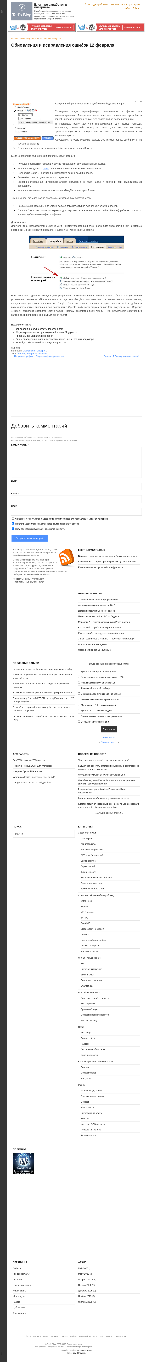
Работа (136, 8)
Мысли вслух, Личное (92, 1090)
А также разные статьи (109, 812)
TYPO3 (84, 917)
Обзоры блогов (88, 1072)
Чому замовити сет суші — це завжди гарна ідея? (104, 760)
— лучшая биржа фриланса (100, 567)
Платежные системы (91, 883)
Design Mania (20, 782)
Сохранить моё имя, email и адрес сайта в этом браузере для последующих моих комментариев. (61, 519)
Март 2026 (83, 1274)
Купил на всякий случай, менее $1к (98, 683)
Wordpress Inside (21, 777)
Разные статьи (88, 1135)
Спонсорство (19, 1313)
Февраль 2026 (85, 1279)
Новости (85, 1118)
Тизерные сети (88, 872)
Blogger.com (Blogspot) (50, 39)
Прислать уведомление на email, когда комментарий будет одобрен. (46, 523)
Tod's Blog (21, 11)
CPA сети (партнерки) (92, 855)
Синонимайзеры (89, 1055)
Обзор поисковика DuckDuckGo (94, 650)
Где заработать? (100, 4)
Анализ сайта (88, 1038)
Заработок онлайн (87, 832)
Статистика (86, 986)
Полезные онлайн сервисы (95, 998)
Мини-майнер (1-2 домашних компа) (98, 705)
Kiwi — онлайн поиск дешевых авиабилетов (101, 633)
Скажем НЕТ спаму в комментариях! (121, 356)
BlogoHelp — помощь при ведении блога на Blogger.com (46, 332)
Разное (82, 1085)
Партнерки (86, 838)
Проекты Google (89, 1009)
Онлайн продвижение (89, 958)
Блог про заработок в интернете (50, 6)
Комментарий (20, 445)
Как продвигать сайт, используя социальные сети (103, 798)
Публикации (19, 1307)
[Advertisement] (76, 74)
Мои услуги (126, 4)
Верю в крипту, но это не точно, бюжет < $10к (103, 677)
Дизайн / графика (90, 945)
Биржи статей (88, 866)
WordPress (86, 901)
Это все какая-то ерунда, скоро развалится (101, 716)
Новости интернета (91, 1129)
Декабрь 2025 (85, 1290)
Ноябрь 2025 (85, 1296)
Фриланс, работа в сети (93, 888)
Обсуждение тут (109, 742)
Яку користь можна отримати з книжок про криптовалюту (42, 692)
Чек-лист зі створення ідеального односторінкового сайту (42, 669)
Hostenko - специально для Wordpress (32, 766)
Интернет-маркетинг (91, 969)
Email (15, 493)
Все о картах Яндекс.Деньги (92, 644)
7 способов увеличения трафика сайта (98, 599)
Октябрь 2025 (85, 1302)
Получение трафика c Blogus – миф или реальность (39, 356)
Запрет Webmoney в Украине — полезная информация (106, 638)
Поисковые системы (91, 980)
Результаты (109, 737)
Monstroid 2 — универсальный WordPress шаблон (104, 622)
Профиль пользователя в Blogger (34, 335)
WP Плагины (87, 912)
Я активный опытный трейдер (95, 688)
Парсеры (85, 1044)
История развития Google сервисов (96, 611)
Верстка (85, 906)
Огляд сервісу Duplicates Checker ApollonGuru (102, 774)
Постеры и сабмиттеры (93, 1049)
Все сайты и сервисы (89, 992)
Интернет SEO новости (93, 1124)
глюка (46, 168)
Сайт (14, 506)
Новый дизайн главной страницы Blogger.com (40, 342)
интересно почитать (37, 353)
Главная (15, 39)
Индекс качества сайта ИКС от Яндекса (98, 616)
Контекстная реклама (92, 849)
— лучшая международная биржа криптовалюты (108, 556)
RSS (27, 581)
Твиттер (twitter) (89, 1020)
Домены (85, 934)
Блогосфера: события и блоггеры (95, 1061)
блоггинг (21, 353)
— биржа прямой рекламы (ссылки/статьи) (107, 561)
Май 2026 (83, 1268)
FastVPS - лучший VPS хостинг (29, 760)
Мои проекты (87, 1107)
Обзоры (85, 1102)
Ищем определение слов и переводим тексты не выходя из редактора (54, 339)
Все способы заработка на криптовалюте (99, 627)
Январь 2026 (84, 1285)
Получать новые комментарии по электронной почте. (38, 528)
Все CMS (85, 923)
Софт (81, 1027)
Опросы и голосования (92, 1096)
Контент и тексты (89, 951)
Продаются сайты (22, 1285)
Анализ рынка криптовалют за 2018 (96, 605)
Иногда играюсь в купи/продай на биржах (101, 694)
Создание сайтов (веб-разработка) (96, 895)
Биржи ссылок (88, 860)
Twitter (42, 581)
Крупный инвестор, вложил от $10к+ (98, 671)
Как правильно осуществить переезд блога (39, 329)
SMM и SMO (87, 974)
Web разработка (29, 39)
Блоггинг (85, 1067)
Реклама (114, 4)
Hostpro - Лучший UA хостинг (28, 771)
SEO (83, 963)
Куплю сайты (19, 1290)
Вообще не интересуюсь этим (95, 722)
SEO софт (86, 1032)
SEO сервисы (88, 1003)
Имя (14, 481)
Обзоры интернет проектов (95, 1014)
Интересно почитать (91, 1113)
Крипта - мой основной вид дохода (97, 710)
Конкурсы (86, 1078)
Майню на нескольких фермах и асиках (100, 699)
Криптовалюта (88, 844)
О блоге (86, 4)
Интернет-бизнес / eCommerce (96, 877)
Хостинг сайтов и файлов (94, 940)
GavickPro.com (78, 1353)
